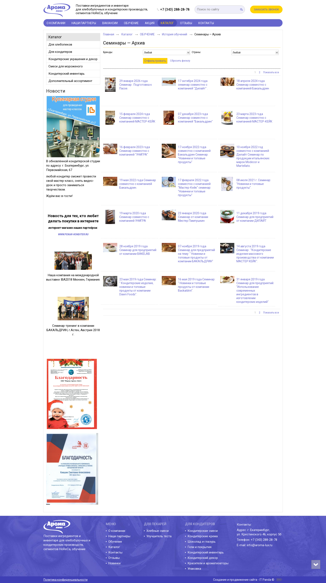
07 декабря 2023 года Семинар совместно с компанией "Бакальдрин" (195, 117)
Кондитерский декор (203, 558)
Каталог (55, 37)
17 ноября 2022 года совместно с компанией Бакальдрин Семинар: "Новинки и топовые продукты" (194, 154)
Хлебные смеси (157, 531)
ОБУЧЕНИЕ (147, 34)
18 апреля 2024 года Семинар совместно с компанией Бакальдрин (252, 84)
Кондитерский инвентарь (206, 552)
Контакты (115, 552)
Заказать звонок (266, 9)
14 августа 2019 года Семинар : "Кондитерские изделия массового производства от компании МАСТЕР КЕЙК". (255, 254)
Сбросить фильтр (180, 60)
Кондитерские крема (203, 536)
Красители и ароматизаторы (208, 563)
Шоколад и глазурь (202, 541)
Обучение (115, 541)
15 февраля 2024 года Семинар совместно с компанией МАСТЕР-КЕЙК (137, 117)
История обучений (175, 34)
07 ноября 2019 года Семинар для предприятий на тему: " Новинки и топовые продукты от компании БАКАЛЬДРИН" (196, 254)
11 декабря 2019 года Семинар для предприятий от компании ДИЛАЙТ (254, 217)
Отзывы (114, 558)
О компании (116, 531)
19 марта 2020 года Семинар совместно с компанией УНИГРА (134, 217)
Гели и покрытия (199, 547)
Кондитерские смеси (203, 531)
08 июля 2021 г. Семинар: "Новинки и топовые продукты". (253, 183)
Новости (55, 91)
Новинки (114, 563)
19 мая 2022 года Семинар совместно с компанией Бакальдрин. (137, 183)
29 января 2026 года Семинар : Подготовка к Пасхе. (135, 84)
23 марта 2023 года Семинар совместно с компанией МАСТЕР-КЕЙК (254, 117)
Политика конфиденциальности (65, 579)
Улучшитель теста (159, 536)
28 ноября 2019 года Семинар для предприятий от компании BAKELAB (137, 250)
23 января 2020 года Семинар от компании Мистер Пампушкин (193, 217)
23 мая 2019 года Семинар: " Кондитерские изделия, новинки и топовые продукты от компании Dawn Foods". (138, 287)
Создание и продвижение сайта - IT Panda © (243, 579)
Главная (108, 34)
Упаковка (194, 569)
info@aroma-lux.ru (259, 545)
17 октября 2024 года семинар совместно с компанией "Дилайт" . (193, 84)
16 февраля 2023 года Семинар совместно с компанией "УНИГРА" (134, 150)
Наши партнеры (119, 536)
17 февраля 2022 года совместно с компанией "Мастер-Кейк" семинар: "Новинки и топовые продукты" (194, 187)
